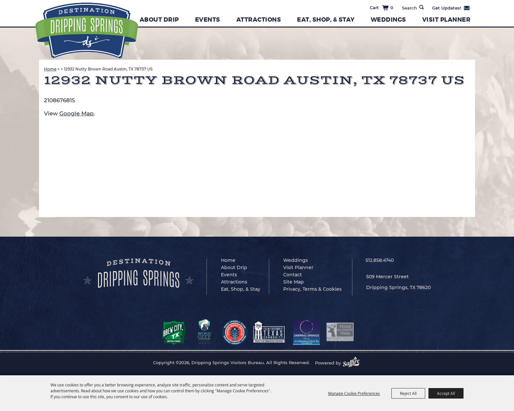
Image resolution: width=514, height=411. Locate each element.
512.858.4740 (380, 260)
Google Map (76, 113)
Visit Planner (446, 20)
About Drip (159, 20)
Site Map (293, 282)
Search (421, 7)
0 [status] (391, 7)
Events (207, 20)
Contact (292, 275)
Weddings (388, 20)
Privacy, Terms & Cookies (312, 289)
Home (50, 69)
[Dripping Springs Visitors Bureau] (86, 30)
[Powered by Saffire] (353, 362)
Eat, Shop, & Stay (326, 20)
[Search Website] (409, 8)
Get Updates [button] (451, 8)
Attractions (258, 20)
